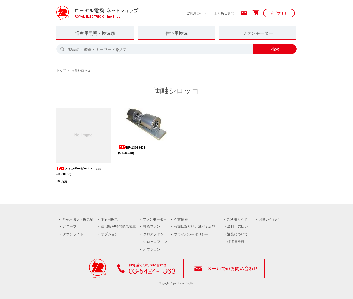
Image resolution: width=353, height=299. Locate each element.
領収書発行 (235, 242)
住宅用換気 (176, 33)
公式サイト (279, 13)
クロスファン (153, 234)
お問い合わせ (269, 219)
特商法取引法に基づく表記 (194, 227)
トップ (61, 70)
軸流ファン (151, 226)
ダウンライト (73, 234)
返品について (237, 234)
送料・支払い (237, 226)
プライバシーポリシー (191, 234)
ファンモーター (257, 33)
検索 (275, 49)
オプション (109, 234)
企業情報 (181, 219)
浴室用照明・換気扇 (95, 33)
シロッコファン (155, 242)
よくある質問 (224, 13)
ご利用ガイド (196, 13)
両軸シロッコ (80, 70)
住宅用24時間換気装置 (118, 226)
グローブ (69, 226)
